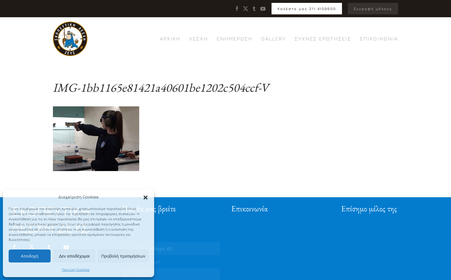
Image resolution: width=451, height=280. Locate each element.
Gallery (273, 39)
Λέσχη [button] (198, 39)
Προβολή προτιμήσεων (123, 256)
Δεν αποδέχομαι (74, 256)
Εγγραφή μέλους (373, 8)
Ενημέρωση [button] (235, 39)
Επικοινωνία (379, 39)
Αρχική (170, 39)
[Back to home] (70, 38)
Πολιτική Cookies (75, 269)
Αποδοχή (29, 256)
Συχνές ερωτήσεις (323, 39)
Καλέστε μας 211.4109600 (307, 8)
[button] (145, 197)
